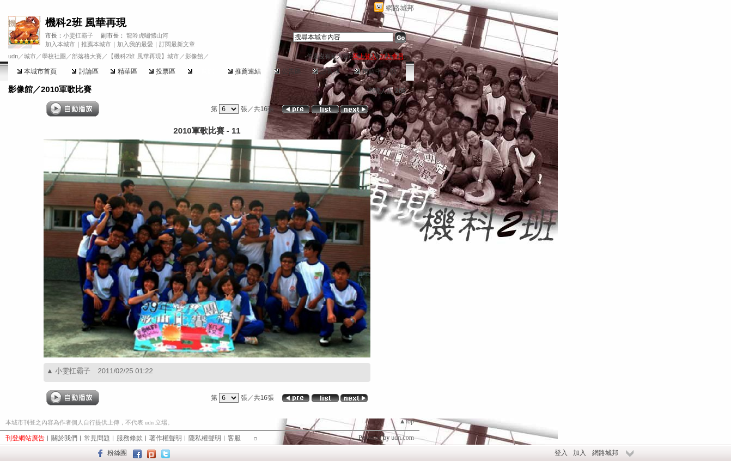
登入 (561, 453)
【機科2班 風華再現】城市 (143, 56)
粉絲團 (117, 453)
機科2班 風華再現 (85, 22)
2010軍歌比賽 (66, 89)
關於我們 (64, 438)
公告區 (287, 71)
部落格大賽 (87, 56)
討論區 (84, 71)
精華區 (123, 71)
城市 (30, 56)
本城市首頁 (37, 71)
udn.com (402, 437)
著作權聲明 (165, 438)
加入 (579, 453)
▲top (406, 421)
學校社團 (54, 56)
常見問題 (97, 438)
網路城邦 (400, 8)
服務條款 (130, 438)
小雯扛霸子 (78, 35)
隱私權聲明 (204, 438)
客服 (234, 438)
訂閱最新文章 (177, 44)
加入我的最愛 (135, 44)
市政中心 (376, 71)
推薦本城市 (96, 44)
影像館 (200, 71)
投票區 (162, 71)
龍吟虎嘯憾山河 (147, 35)
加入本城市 (60, 44)
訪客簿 (326, 71)
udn (13, 56)
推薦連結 (244, 71)
